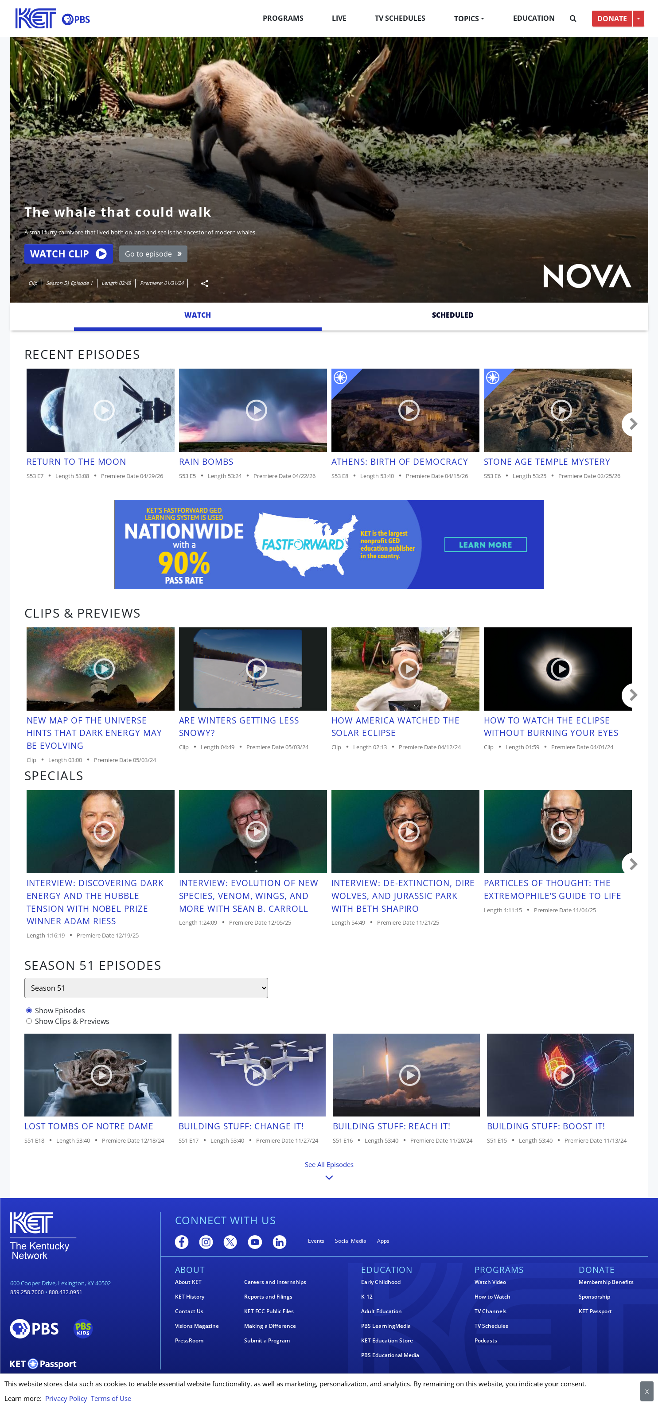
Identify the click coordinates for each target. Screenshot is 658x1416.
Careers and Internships (275, 1282)
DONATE (612, 18)
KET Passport (595, 1311)
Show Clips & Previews (72, 1021)
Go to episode (153, 254)
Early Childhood (381, 1282)
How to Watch (492, 1296)
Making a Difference (270, 1326)
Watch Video (490, 1282)
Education (534, 18)
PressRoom (189, 1340)
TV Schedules (400, 18)
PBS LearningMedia (386, 1326)
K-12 (367, 1296)
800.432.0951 (65, 1292)
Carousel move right (634, 424)
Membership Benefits (606, 1282)
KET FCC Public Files (269, 1311)
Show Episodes (60, 1010)
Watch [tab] (197, 315)
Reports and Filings (268, 1296)
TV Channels (490, 1311)
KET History (189, 1296)
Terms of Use (111, 1398)
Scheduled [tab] (453, 315)
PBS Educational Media (390, 1355)
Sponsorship (594, 1296)
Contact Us (189, 1311)
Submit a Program (267, 1340)
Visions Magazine (197, 1326)
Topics (466, 18)
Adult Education (381, 1311)
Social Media (350, 1241)
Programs (283, 18)
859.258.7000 (27, 1292)
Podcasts (486, 1340)
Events (316, 1241)
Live (339, 18)
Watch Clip (68, 254)
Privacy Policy (66, 1398)
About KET (188, 1282)
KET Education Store (387, 1340)
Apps (383, 1241)
